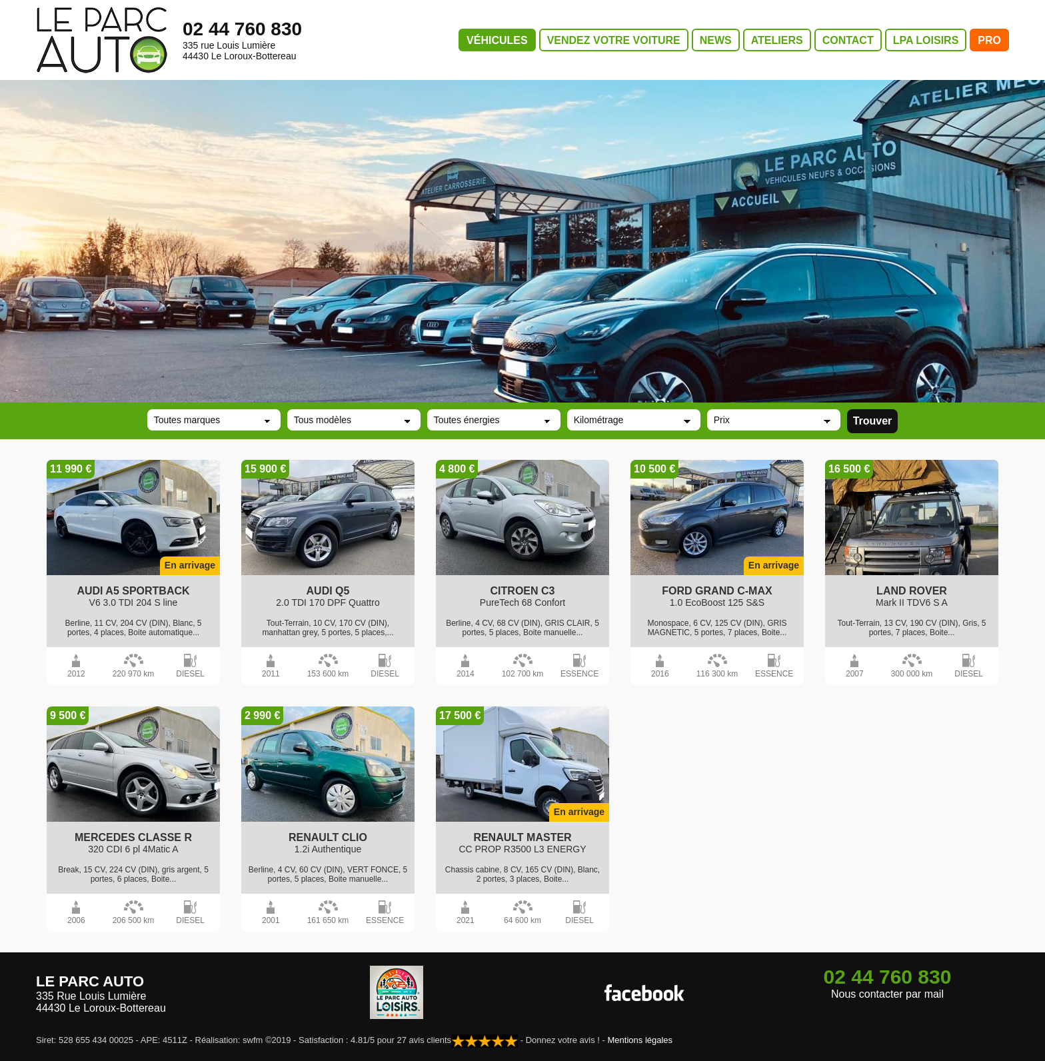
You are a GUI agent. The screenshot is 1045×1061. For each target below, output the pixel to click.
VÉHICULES (497, 40)
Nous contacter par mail (887, 994)
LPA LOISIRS (926, 40)
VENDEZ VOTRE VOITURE (613, 40)
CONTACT (848, 40)
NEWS (716, 40)
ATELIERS (777, 40)
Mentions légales (640, 1040)
